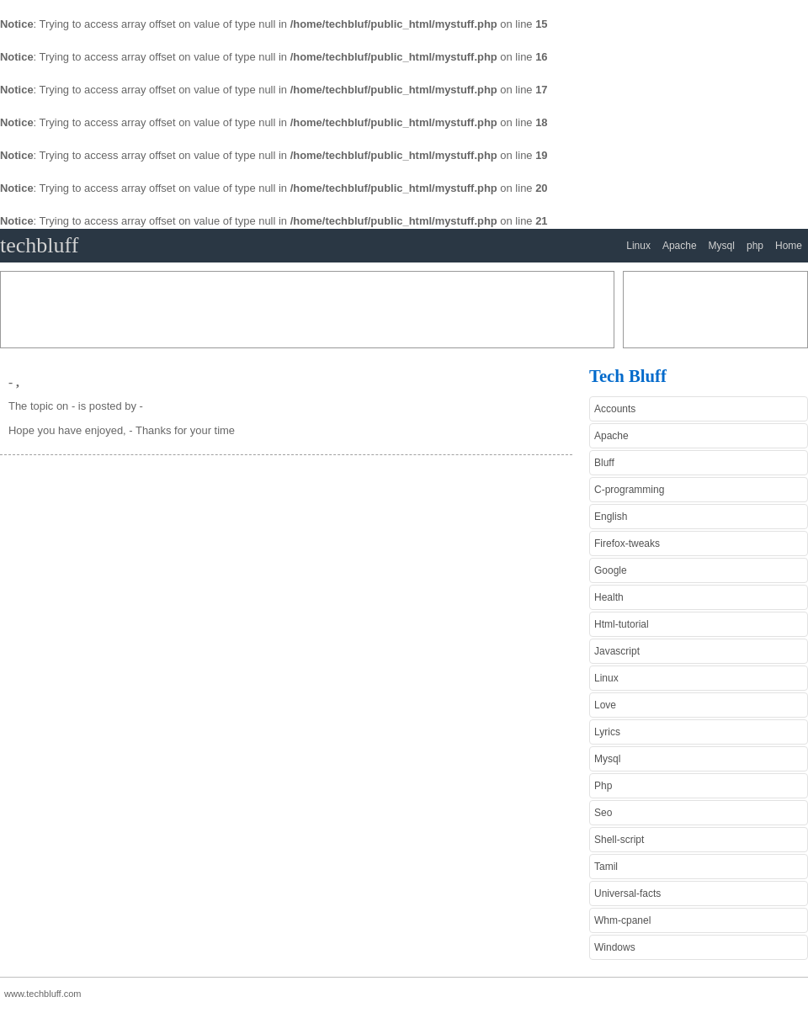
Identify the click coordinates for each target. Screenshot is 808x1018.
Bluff (604, 463)
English (610, 516)
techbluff (39, 245)
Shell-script (619, 840)
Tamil (606, 866)
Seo (603, 813)
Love (605, 705)
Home (788, 246)
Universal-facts (627, 893)
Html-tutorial (621, 624)
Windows (614, 947)
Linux (638, 246)
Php (603, 786)
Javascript (617, 651)
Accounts (614, 409)
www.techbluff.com (43, 994)
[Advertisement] (307, 309)
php (755, 246)
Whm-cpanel (622, 920)
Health (609, 597)
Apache (679, 246)
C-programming (629, 490)
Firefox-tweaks (627, 543)
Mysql (722, 246)
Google (610, 570)
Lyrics (607, 732)
